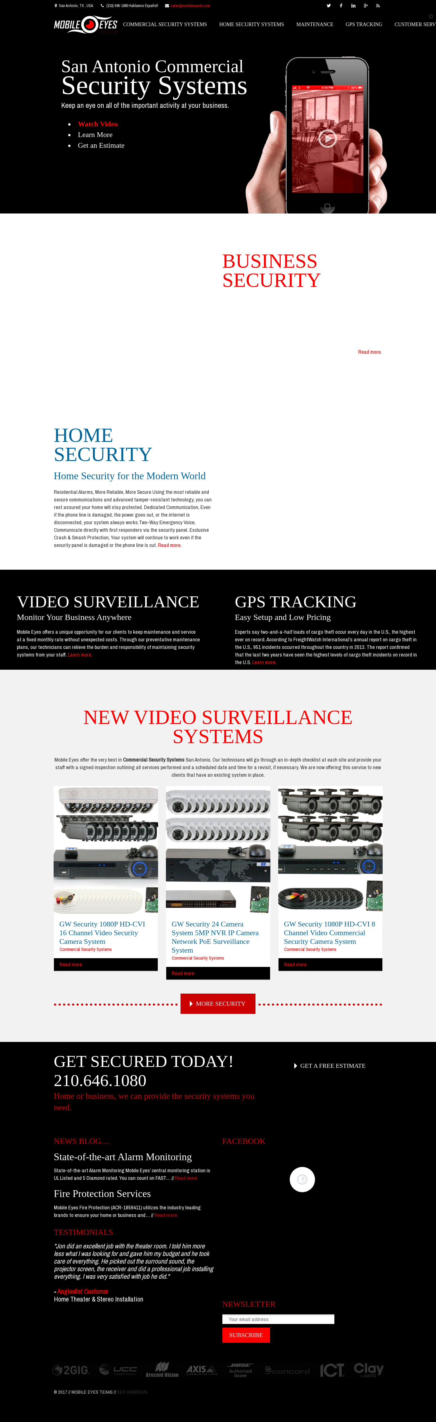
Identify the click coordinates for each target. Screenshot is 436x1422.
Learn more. (80, 654)
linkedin (353, 5)
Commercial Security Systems (86, 949)
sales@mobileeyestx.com (190, 5)
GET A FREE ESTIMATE (333, 1065)
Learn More (95, 135)
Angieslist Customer (82, 1291)
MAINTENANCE (315, 24)
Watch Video (98, 124)
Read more (71, 964)
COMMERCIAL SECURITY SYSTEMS (165, 24)
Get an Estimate (101, 145)
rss (378, 5)
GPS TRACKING (364, 24)
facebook (341, 5)
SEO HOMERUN (132, 1392)
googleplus (366, 5)
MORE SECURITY (221, 1003)
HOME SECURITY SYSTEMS (251, 24)
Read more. (370, 351)
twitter (329, 5)
